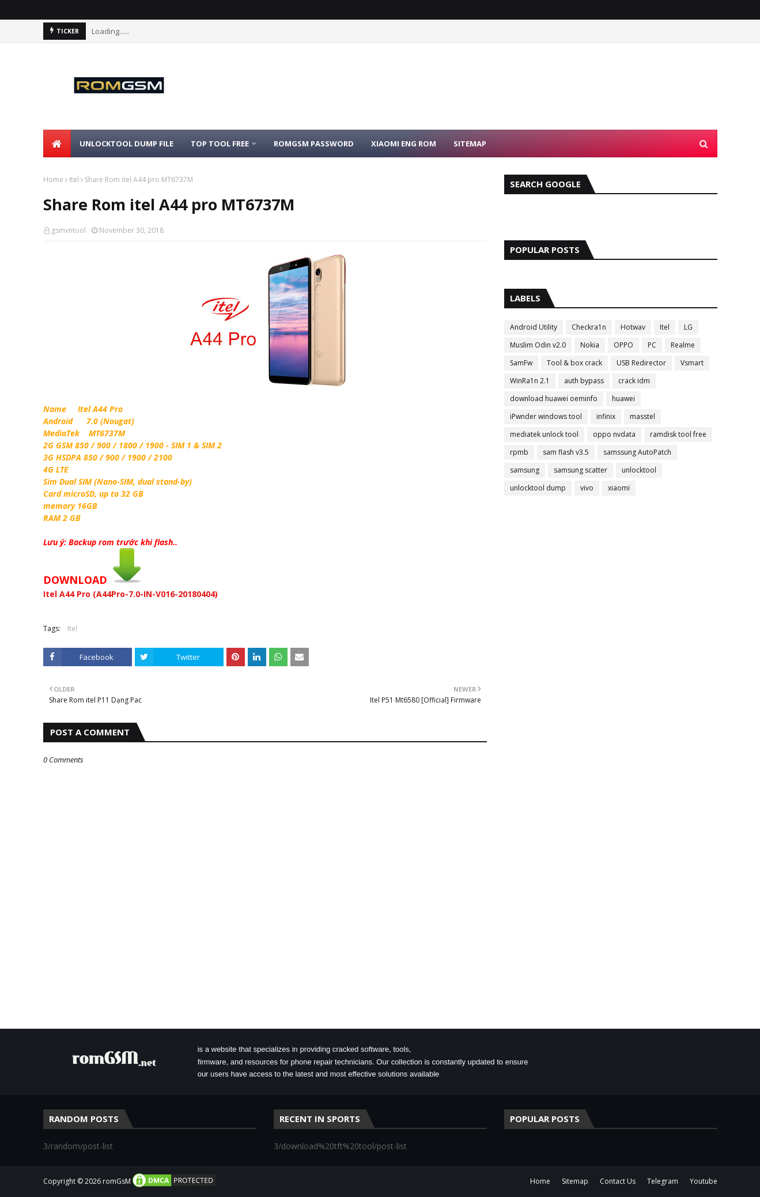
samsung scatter (580, 470)
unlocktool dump (538, 488)
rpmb (519, 452)
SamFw (521, 363)
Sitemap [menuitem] (469, 143)
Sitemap (575, 1181)
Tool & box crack (574, 363)
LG (688, 327)
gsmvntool (68, 230)
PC (652, 345)
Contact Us (618, 1181)
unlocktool (639, 470)
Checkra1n (589, 327)
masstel (642, 416)
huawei (623, 398)
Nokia (589, 345)
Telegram (662, 1181)
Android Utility (533, 327)
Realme (683, 345)
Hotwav (633, 327)
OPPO (623, 345)
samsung (524, 470)
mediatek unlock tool (544, 434)
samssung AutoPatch (637, 452)
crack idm (634, 381)
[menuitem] (57, 143)
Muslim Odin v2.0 (538, 345)
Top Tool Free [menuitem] (220, 143)
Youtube (703, 1181)
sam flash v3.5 (566, 452)
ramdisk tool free (678, 434)
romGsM (117, 1181)
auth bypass (584, 381)
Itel (74, 179)
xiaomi (619, 488)
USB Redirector (641, 363)
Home (53, 179)
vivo (586, 488)
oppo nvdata (614, 434)
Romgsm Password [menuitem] (314, 143)
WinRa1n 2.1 (530, 381)
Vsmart (692, 363)
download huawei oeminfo (554, 398)
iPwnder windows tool (546, 416)
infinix (605, 416)
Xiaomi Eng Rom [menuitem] (403, 143)
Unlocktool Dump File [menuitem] (126, 143)
